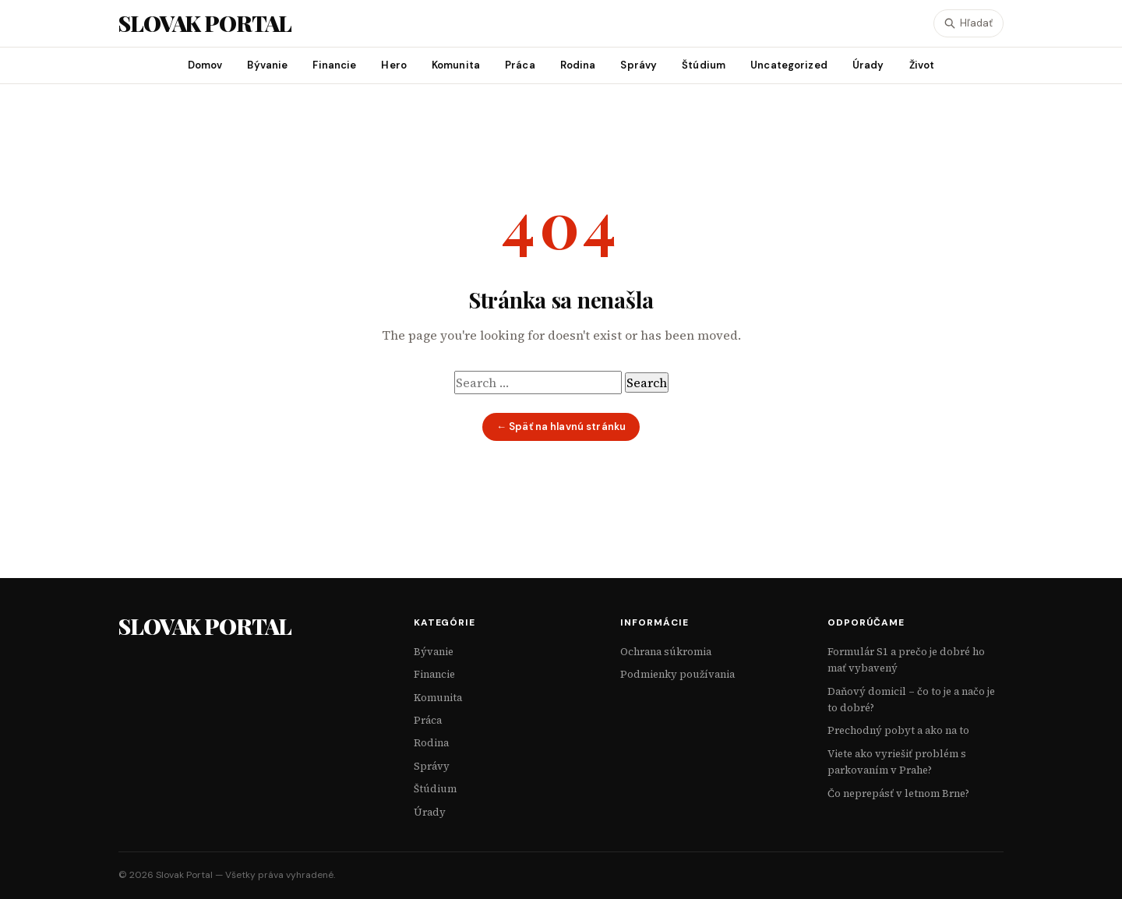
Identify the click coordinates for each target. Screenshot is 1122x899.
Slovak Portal (204, 626)
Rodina (578, 65)
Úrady (868, 65)
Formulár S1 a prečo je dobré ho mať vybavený (906, 660)
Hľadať (968, 23)
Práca (520, 65)
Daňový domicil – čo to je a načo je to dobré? (911, 699)
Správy (638, 65)
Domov (205, 65)
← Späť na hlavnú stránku (561, 426)
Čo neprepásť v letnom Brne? (898, 793)
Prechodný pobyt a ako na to (898, 730)
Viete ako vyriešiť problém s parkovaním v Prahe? (896, 762)
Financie (334, 65)
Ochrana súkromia (665, 651)
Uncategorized (788, 65)
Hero (394, 65)
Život (922, 65)
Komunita (456, 65)
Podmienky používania (677, 674)
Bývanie (267, 65)
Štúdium (703, 65)
